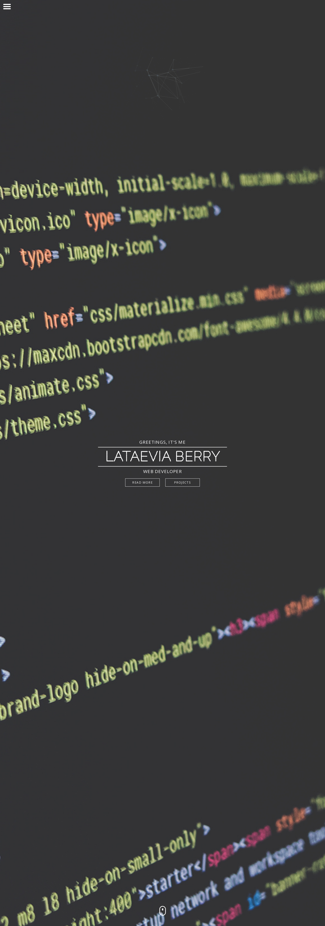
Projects (182, 482)
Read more (142, 482)
